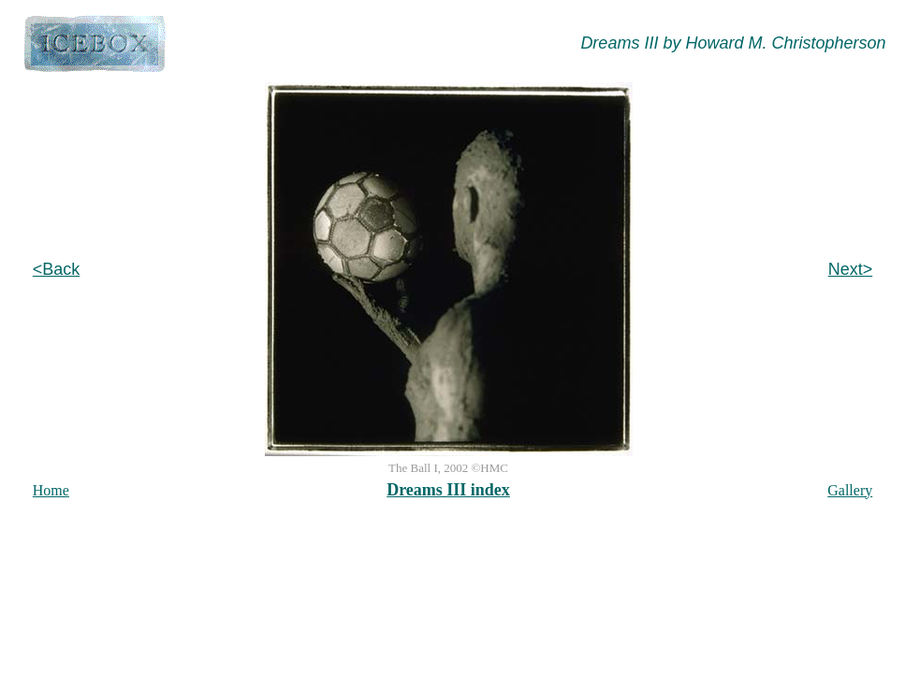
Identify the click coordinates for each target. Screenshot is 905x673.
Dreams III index (448, 489)
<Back (56, 269)
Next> (850, 269)
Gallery (849, 490)
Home (51, 490)
